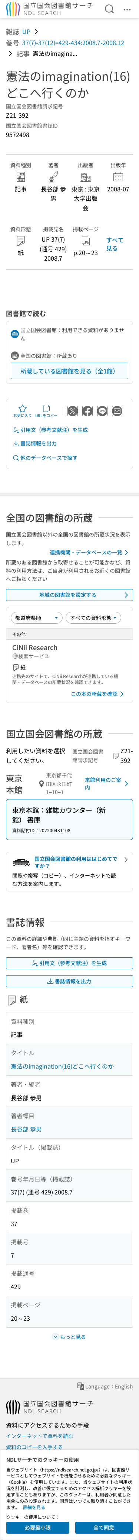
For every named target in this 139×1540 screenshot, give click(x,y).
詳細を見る (34, 1507)
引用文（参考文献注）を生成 (50, 430)
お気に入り (22, 411)
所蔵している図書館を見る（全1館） (69, 370)
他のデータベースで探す (44, 458)
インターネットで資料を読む (39, 1435)
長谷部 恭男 (26, 1128)
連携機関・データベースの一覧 (90, 552)
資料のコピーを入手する (34, 1447)
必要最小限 (38, 1527)
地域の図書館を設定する (85, 595)
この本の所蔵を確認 (98, 694)
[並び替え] (37, 618)
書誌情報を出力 (34, 443)
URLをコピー (46, 411)
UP (26, 31)
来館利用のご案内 (108, 783)
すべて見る (115, 243)
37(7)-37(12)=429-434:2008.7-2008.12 (73, 42)
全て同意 (103, 1527)
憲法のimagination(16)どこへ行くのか (62, 1066)
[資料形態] (93, 618)
